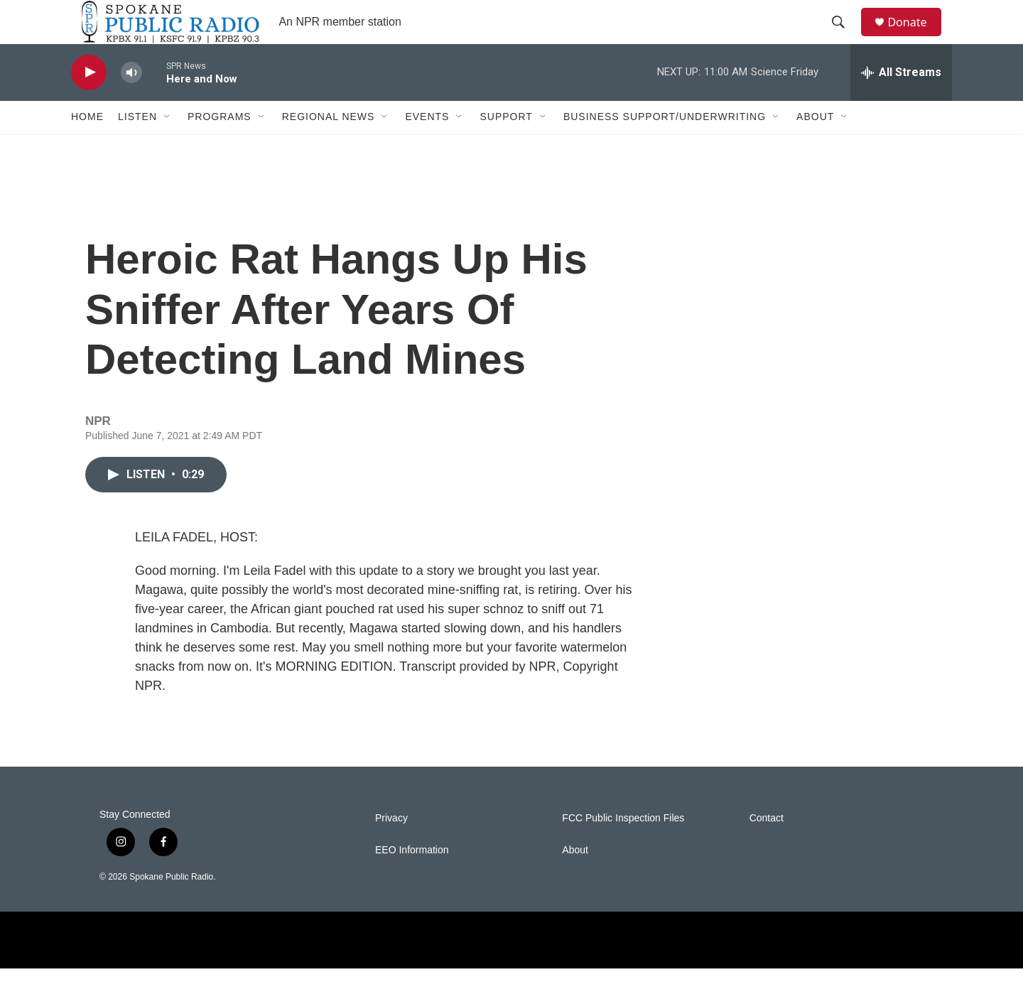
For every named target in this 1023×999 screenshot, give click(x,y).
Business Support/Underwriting (664, 147)
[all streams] (901, 103)
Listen (137, 147)
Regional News (328, 147)
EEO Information (412, 880)
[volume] (131, 103)
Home (87, 147)
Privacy (391, 848)
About (815, 147)
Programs (219, 147)
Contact (766, 848)
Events (427, 147)
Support (506, 147)
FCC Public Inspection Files (623, 848)
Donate (916, 37)
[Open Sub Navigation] (167, 147)
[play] (88, 103)
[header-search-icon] (844, 37)
